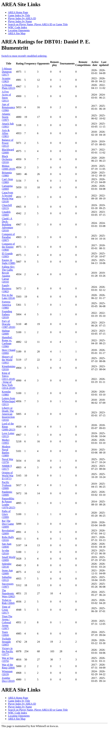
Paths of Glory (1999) (6, 514)
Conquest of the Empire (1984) (8, 246)
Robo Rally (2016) (8, 539)
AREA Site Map (16, 33)
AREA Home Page (18, 12)
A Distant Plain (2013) (8, 86)
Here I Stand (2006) (8, 351)
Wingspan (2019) (7, 673)
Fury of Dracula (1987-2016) (8, 324)
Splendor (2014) (6, 565)
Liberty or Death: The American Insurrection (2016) (8, 414)
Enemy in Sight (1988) (8, 262)
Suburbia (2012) (6, 579)
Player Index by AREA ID (22, 18)
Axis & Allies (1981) (6, 133)
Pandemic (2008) (7, 493)
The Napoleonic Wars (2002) (8, 593)
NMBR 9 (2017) (7, 467)
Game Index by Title (19, 15)
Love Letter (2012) (8, 435)
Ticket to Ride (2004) (8, 601)
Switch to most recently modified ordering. (24, 55)
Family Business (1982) (6, 288)
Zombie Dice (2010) (8, 679)
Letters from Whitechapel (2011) (8, 401)
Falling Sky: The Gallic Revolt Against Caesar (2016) (8, 274)
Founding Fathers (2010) (7, 314)
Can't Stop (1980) (7, 181)
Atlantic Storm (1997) (6, 117)
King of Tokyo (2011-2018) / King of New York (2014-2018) (8, 380)
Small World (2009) (8, 559)
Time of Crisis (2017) (6, 609)
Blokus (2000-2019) (8, 167)
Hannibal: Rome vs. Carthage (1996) (7, 342)
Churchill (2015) (7, 207)
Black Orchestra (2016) (7, 159)
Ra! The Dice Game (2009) (8, 523)
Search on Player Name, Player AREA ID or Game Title (38, 24)
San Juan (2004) (6, 545)
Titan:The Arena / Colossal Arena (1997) (7, 622)
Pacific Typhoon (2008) (6, 485)
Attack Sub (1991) (8, 125)
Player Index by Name (20, 21)
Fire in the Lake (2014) (8, 296)
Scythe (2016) (5, 552)
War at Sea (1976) (7, 659)
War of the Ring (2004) (8, 666)
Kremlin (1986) (6, 393)
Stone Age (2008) (7, 572)
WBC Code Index (17, 27)
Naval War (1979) (7, 461)
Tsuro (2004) (5, 633)
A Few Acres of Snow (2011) (6, 96)
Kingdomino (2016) (8, 368)
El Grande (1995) (7, 255)
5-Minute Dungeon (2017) (7, 71)
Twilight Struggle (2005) (6, 641)
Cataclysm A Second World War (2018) (7, 197)
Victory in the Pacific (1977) (7, 651)
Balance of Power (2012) (7, 143)
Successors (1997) (7, 585)
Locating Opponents (19, 30)
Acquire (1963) (6, 80)
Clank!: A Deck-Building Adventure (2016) (7, 224)
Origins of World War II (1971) (7, 475)
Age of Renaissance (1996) (8, 107)
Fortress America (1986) (6, 304)
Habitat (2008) (6, 332)
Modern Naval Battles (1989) (6, 451)
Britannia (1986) (7, 174)
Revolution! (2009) (8, 532)
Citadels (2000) (6, 213)
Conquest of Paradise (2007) (8, 237)
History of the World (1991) (7, 359)
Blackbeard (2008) (8, 151)
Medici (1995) (5, 441)
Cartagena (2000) (7, 187)
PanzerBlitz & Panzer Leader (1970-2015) (8, 503)
